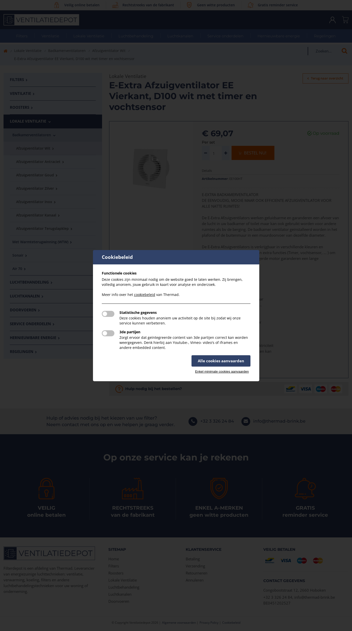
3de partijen (129, 332)
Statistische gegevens (138, 312)
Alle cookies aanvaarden (221, 360)
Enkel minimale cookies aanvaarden (222, 371)
